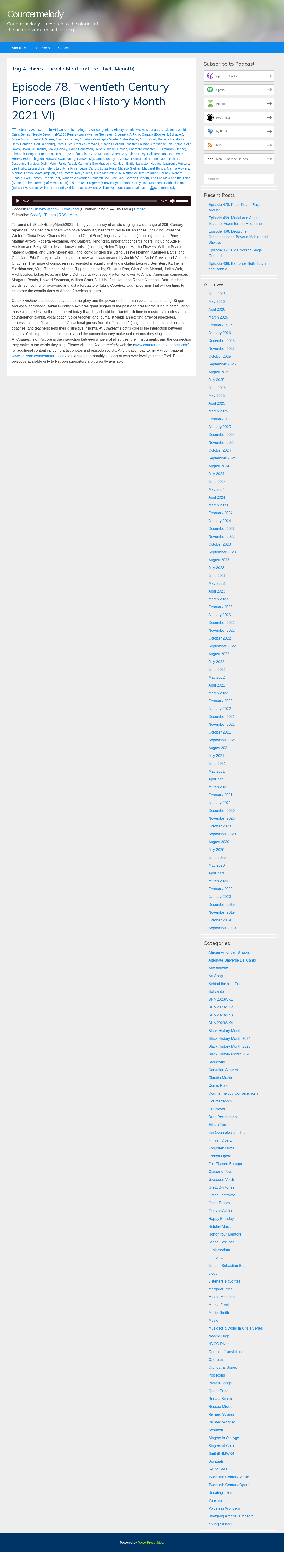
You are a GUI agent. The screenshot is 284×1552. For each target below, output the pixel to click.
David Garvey (57, 149)
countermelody (164, 188)
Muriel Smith (218, 1313)
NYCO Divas (218, 1344)
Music (213, 1320)
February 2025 (220, 419)
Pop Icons (216, 1375)
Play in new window (43, 209)
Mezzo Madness (147, 130)
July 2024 (216, 474)
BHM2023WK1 (220, 999)
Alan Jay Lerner (67, 139)
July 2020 (216, 850)
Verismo (215, 1500)
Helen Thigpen (33, 159)
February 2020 (220, 889)
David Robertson (81, 149)
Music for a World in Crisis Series (235, 1328)
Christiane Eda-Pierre (166, 144)
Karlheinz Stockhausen (94, 163)
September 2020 (222, 834)
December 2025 (221, 341)
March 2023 (218, 599)
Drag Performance (223, 1117)
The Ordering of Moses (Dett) (47, 183)
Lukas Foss (108, 168)
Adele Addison (22, 139)
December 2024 (221, 435)
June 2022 (217, 670)
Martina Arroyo (22, 173)
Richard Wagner (221, 1422)
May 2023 (216, 583)
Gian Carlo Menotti (95, 154)
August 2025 (218, 372)
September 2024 (222, 458)
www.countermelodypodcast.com (161, 345)
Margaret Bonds (153, 168)
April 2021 (216, 779)
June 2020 (217, 857)
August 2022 (218, 654)
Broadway (216, 1062)
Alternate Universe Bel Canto (232, 960)
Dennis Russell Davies (111, 149)
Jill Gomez (151, 159)
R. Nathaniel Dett (131, 173)
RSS (62, 215)
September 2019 (222, 928)
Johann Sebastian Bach (227, 1266)
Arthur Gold (148, 139)
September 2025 (222, 364)
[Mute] (172, 201)
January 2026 (219, 333)
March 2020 (218, 881)
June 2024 (217, 482)
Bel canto (216, 992)
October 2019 (219, 920)
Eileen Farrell (219, 1125)
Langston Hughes (149, 163)
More (73, 215)
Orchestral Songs (222, 1367)
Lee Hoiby (19, 168)
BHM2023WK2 (220, 1007)
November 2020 (221, 818)
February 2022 (220, 701)
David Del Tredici (34, 149)
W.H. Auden (29, 188)
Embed (140, 209)
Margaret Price (220, 1289)
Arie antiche (218, 968)
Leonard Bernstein (41, 168)
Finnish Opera (220, 1140)
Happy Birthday (221, 1219)
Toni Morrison (152, 183)
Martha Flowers (178, 168)
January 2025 (219, 427)
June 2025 (217, 388)
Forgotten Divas (221, 1148)
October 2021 (219, 732)
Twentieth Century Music (228, 1477)
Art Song (97, 130)
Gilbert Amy (118, 154)
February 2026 (220, 325)
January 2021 (219, 803)
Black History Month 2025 (229, 1046)
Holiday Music (219, 1226)
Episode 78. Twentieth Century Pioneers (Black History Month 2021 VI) (90, 101)
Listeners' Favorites (224, 1281)
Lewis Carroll (88, 168)
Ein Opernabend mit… (226, 1132)
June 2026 (217, 294)
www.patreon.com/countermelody (39, 356)
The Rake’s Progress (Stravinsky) (94, 183)
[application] (101, 201)
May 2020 (216, 865)
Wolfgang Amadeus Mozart (230, 1516)
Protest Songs (220, 1383)
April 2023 (216, 591)
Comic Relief (218, 1085)
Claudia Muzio (220, 1078)
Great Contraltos (221, 1195)
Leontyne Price (66, 168)
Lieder (213, 1273)
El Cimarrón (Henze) (171, 149)
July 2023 (216, 568)
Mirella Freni (218, 1305)
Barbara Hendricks (171, 139)
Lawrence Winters (176, 163)
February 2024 (220, 513)
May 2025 (216, 395)
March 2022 (218, 693)
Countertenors (220, 1101)
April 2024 (216, 497)
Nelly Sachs (83, 173)
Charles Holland (112, 144)
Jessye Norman (131, 159)
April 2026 (216, 309)
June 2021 (217, 764)
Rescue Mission (221, 1407)
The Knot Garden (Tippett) (130, 178)
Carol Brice (65, 144)
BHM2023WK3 (220, 1015)
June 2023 (217, 576)
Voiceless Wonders (224, 1508)
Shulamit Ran (100, 178)
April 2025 (216, 403)
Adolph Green (44, 139)
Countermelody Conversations (233, 1093)
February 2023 (220, 607)
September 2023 (222, 552)
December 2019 (221, 904)
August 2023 (218, 560)
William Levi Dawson (82, 188)
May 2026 (216, 302)
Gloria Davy (137, 154)
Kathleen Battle (123, 163)
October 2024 (219, 450)
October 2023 (219, 544)
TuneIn (50, 215)
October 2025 (219, 356)
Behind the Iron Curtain (227, 984)
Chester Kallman (138, 144)
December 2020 (221, 811)
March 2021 (218, 787)
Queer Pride (218, 1391)
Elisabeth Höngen (24, 154)
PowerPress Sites (150, 1542)
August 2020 (218, 842)
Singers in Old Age (223, 1438)
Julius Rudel (67, 163)
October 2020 (219, 826)
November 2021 (221, 724)
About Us (19, 48)
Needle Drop (41, 134)
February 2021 (220, 795)
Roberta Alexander (75, 178)
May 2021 (216, 771)
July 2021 (216, 756)
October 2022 (219, 638)
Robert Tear (52, 178)
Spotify (35, 215)
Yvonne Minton (134, 188)
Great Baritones (221, 1187)
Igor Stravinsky (83, 159)
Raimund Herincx (157, 173)
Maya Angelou (45, 173)
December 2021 (221, 717)
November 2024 (221, 442)
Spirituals (216, 1461)
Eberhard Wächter (142, 149)
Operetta (215, 1360)
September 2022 (222, 646)
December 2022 (221, 623)
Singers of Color (221, 1446)
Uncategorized (220, 1493)
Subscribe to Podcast (52, 48)
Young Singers (220, 1524)
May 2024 (216, 489)
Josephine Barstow (25, 163)
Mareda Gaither (129, 168)
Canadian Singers (223, 1070)
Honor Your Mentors (224, 1234)
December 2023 (221, 529)
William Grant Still (52, 188)
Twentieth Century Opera (228, 1485)
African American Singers (71, 130)
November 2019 (221, 912)
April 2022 (216, 685)
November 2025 (221, 349)
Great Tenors (219, 1203)
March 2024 (218, 505)
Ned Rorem (65, 173)
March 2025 (218, 411)
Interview (215, 1258)
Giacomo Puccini (222, 1172)
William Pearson (110, 188)
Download (70, 209)
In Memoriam (219, 1250)
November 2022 (221, 630)
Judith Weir (48, 163)
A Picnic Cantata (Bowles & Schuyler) (156, 134)
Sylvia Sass (218, 1469)
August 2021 (218, 748)
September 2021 (222, 740)
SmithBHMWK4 (221, 1454)
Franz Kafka (71, 154)
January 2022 (219, 709)
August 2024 (218, 466)
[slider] (95, 201)
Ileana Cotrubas (221, 1242)
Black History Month (119, 130)
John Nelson (170, 159)
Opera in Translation (225, 1352)
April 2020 (216, 873)
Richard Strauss (221, 1414)
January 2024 (219, 521)
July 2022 (216, 662)
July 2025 (216, 380)
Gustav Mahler (220, 1211)
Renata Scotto (220, 1399)
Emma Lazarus (50, 154)
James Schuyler (107, 159)
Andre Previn (128, 139)
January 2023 (219, 615)
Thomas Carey (130, 183)
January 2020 (219, 897)
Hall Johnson (156, 154)
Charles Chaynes (86, 144)
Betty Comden (22, 144)
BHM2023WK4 (220, 1023)
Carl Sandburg (44, 144)
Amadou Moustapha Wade (99, 139)
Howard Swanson (58, 159)
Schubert (215, 1430)
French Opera (219, 1156)
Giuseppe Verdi (221, 1179)
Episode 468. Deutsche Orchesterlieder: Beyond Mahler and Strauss (238, 236)
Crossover (216, 1109)
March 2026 (218, 317)
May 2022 (216, 677)
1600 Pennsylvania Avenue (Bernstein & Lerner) (93, 134)
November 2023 (221, 536)
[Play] (17, 201)
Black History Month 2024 (229, 1039)
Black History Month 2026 (229, 1054)
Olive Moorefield (105, 173)
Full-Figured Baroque (225, 1164)
